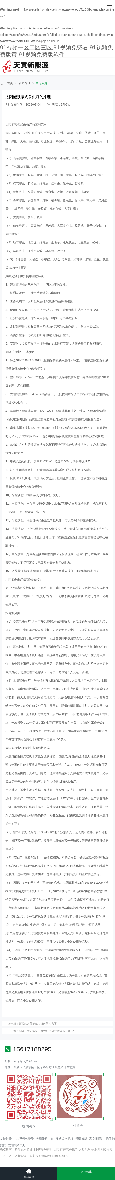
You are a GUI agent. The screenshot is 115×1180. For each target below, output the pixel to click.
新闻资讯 (24, 83)
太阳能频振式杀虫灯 (18, 124)
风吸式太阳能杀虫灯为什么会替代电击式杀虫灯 (47, 1031)
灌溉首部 (81, 1138)
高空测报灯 (96, 1138)
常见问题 (41, 83)
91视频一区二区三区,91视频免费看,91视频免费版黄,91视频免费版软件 (56, 51)
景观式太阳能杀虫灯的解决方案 (38, 1023)
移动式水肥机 (64, 1138)
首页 (10, 83)
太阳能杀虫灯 (45, 1138)
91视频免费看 (25, 1138)
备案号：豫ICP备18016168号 (48, 1155)
